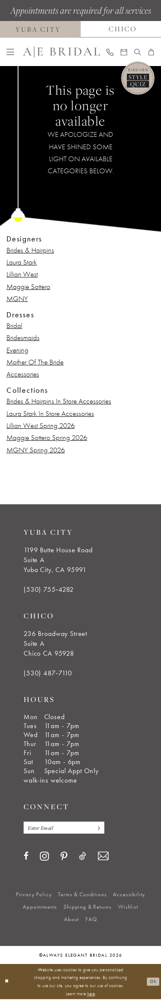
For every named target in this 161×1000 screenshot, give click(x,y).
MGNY (17, 298)
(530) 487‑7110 (48, 673)
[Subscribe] (101, 828)
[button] (10, 52)
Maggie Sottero (28, 286)
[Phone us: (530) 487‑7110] (110, 52)
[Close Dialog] (7, 982)
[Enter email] (66, 828)
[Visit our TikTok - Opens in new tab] (82, 856)
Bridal (14, 325)
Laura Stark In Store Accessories (50, 413)
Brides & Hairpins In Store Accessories (58, 401)
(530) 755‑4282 (49, 589)
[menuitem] (10, 52)
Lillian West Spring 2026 (40, 425)
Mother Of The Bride (35, 362)
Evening (17, 350)
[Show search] (138, 51)
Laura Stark (21, 262)
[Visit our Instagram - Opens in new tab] (44, 856)
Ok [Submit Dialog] (153, 982)
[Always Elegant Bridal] (61, 51)
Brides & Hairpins (30, 250)
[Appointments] (124, 51)
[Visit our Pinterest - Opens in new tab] (64, 857)
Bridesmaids (22, 337)
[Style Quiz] (138, 78)
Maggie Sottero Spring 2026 (46, 437)
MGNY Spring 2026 (35, 450)
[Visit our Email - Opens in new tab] (103, 856)
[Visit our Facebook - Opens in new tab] (26, 856)
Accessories (22, 374)
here (91, 994)
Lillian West (22, 274)
